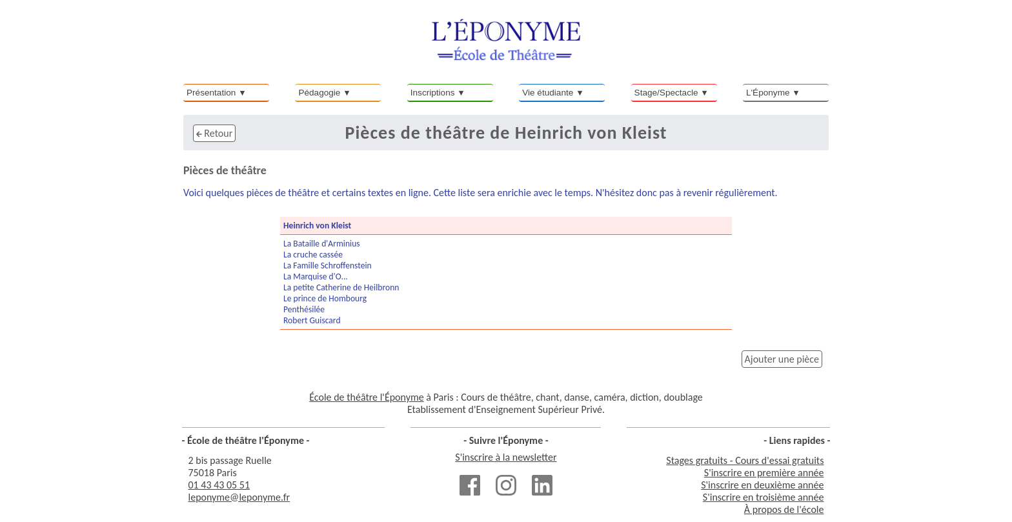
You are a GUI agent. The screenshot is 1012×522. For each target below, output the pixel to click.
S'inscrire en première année (764, 473)
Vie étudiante (547, 92)
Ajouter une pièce (782, 359)
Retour (214, 133)
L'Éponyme (768, 92)
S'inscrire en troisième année (763, 497)
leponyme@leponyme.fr (239, 497)
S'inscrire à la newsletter (505, 457)
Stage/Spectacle (666, 92)
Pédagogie (319, 92)
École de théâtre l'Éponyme (366, 397)
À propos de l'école (784, 509)
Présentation (211, 92)
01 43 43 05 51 (219, 485)
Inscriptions (432, 92)
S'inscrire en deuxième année (762, 485)
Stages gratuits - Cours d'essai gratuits (745, 460)
